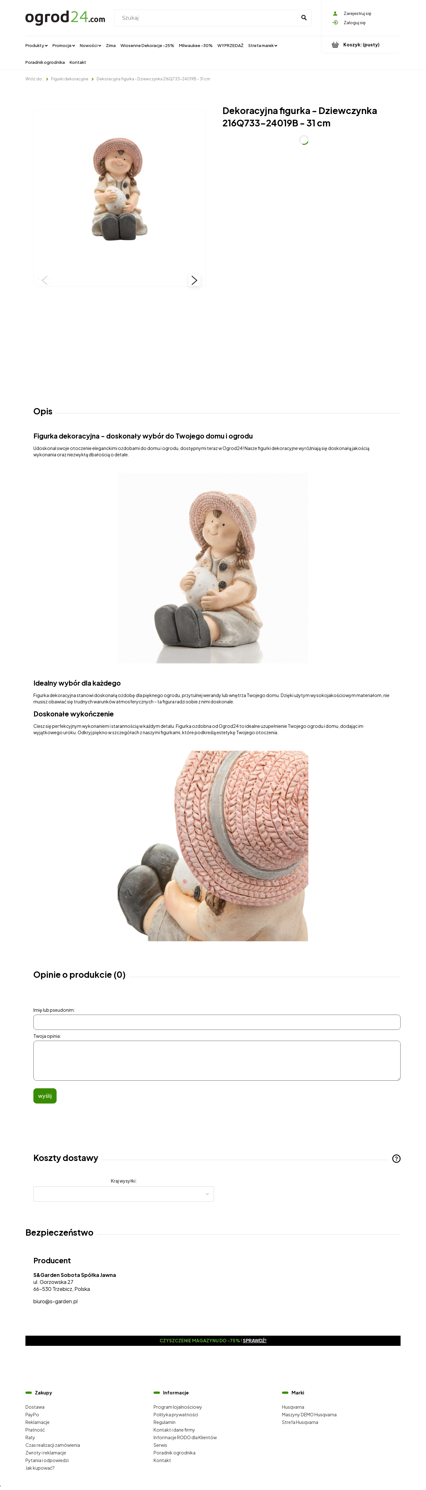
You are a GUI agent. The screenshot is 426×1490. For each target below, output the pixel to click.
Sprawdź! (255, 1340)
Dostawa (35, 1407)
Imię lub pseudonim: (54, 1010)
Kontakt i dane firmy (174, 1430)
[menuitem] (36, 45)
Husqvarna (293, 1407)
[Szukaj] (304, 18)
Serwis (160, 1445)
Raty (30, 1437)
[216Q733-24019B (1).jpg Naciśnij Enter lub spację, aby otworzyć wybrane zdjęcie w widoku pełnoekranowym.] (120, 195)
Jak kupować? (40, 1468)
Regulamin (164, 1422)
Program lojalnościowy (178, 1407)
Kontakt (162, 1460)
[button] (44, 280)
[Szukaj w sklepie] (207, 18)
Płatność (35, 1430)
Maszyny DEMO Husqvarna (309, 1414)
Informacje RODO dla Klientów (185, 1437)
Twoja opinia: (47, 1036)
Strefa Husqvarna (300, 1422)
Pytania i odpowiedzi (47, 1460)
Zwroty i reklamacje (45, 1452)
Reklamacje (37, 1422)
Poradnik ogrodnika (175, 1452)
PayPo (32, 1414)
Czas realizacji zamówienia (52, 1445)
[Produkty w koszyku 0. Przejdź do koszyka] (361, 44)
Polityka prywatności (176, 1414)
